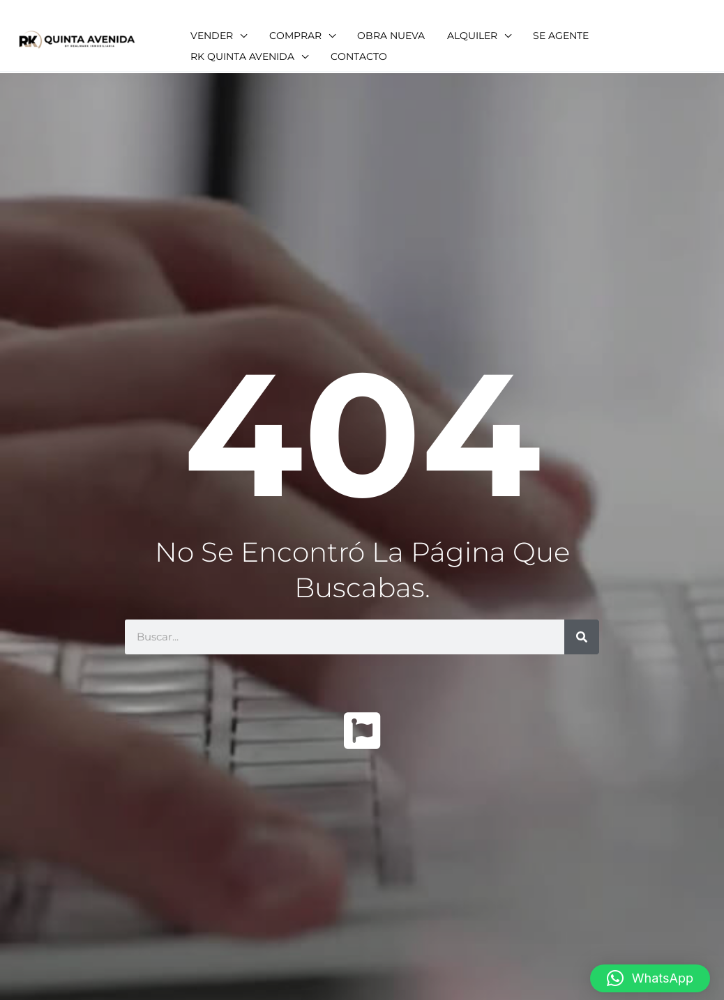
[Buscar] (581, 637)
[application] (271, 27)
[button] (650, 969)
